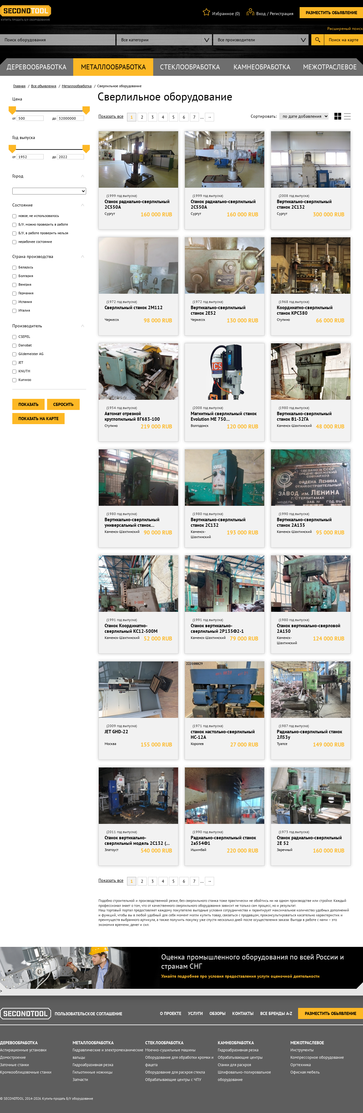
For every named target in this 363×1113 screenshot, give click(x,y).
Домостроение (13, 1057)
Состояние (22, 205)
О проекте (170, 1013)
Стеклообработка (190, 67)
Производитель (27, 326)
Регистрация (281, 13)
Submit (317, 39)
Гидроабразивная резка (93, 1064)
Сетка (337, 116)
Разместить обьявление (331, 12)
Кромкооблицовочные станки (25, 1072)
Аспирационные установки (23, 1050)
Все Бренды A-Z (276, 1013)
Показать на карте (38, 418)
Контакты (242, 1013)
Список (347, 116)
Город (17, 176)
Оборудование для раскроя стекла (175, 1072)
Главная (19, 86)
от (28, 118)
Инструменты (302, 1050)
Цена (17, 99)
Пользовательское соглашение (88, 1014)
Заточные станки (14, 1064)
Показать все (110, 116)
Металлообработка (113, 67)
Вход (261, 13)
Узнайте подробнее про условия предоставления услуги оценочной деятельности (240, 976)
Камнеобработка (261, 67)
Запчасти (80, 1079)
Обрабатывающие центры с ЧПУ (173, 1079)
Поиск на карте (343, 40)
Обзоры (217, 1013)
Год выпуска (23, 137)
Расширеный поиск (345, 29)
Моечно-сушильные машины (170, 1050)
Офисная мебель (305, 1072)
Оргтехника (300, 1064)
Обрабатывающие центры (240, 1057)
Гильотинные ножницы (93, 1072)
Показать (28, 404)
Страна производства (32, 256)
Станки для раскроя (234, 1064)
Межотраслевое (330, 67)
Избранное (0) (226, 13)
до (68, 118)
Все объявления (43, 86)
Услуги (195, 1013)
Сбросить (63, 404)
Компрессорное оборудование (317, 1057)
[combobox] (164, 39)
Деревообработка (36, 67)
